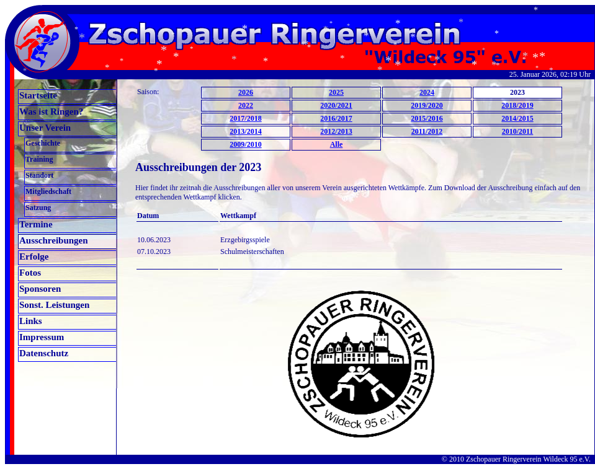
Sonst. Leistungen (54, 305)
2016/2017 (336, 118)
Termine (36, 224)
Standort (39, 175)
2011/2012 (427, 131)
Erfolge (33, 256)
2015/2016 (426, 118)
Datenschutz (43, 353)
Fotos (30, 273)
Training (39, 159)
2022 (245, 105)
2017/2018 (245, 118)
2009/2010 (245, 144)
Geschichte (42, 143)
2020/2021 (336, 105)
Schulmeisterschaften (252, 251)
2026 (245, 92)
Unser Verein (45, 128)
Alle (336, 144)
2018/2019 (517, 105)
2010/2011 (518, 131)
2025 (336, 92)
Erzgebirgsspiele (245, 239)
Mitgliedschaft (48, 191)
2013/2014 (245, 131)
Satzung (38, 207)
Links (30, 321)
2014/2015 (517, 118)
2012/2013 (336, 131)
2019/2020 (426, 105)
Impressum (41, 337)
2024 (426, 92)
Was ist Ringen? (51, 111)
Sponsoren (40, 289)
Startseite (38, 95)
